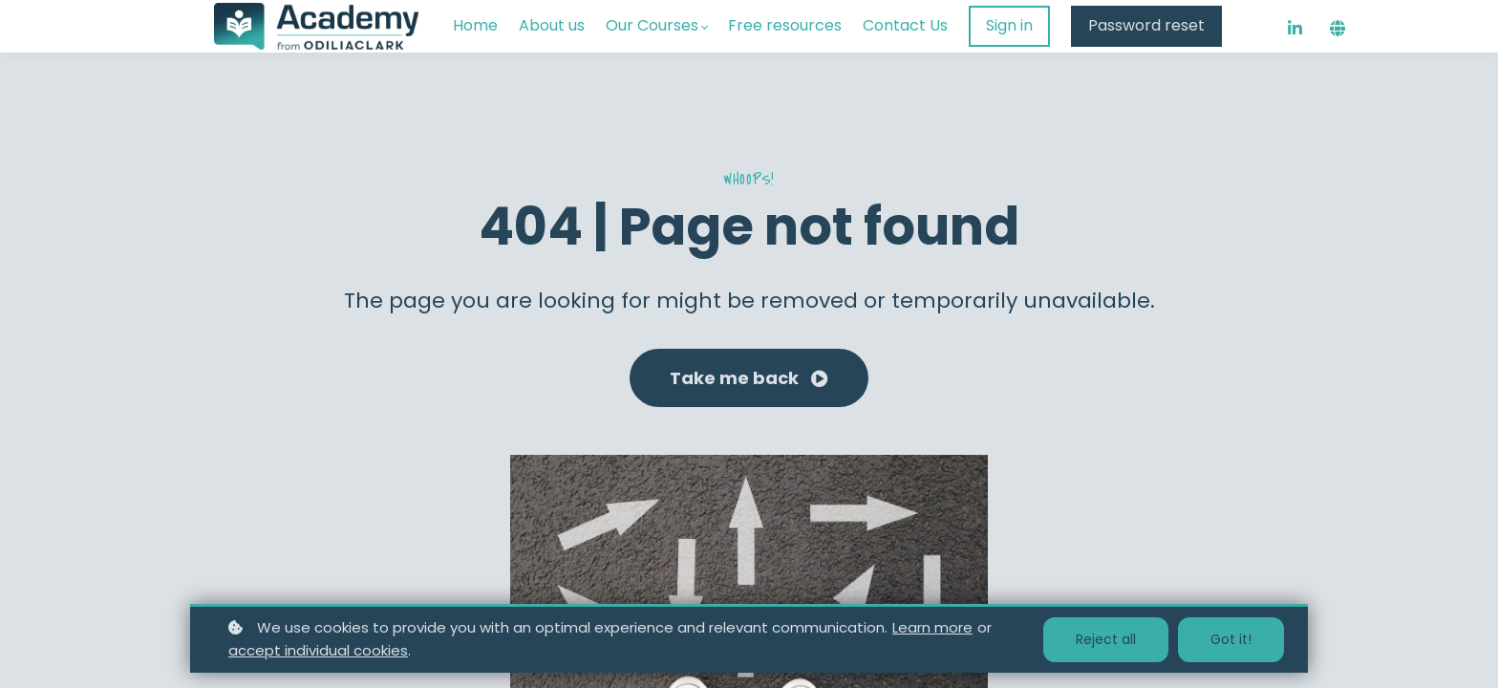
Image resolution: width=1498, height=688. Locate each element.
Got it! (1231, 639)
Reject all (1106, 639)
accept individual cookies (318, 650)
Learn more (932, 627)
